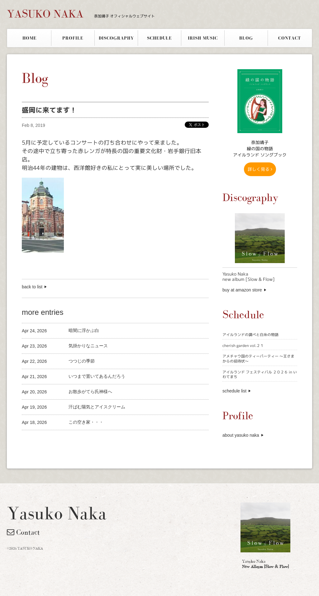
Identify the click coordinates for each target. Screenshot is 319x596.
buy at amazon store (242, 289)
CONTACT (289, 38)
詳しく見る (260, 169)
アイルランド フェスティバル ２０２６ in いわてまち (259, 374)
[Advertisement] (95, 440)
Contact (23, 532)
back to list (32, 286)
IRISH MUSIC (203, 38)
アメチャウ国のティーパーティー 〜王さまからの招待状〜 (258, 358)
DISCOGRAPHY (116, 38)
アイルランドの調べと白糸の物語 (250, 334)
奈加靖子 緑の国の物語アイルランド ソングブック (260, 148)
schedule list (234, 390)
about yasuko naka (240, 435)
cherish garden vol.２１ (243, 345)
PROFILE (72, 38)
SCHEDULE (159, 38)
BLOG (246, 38)
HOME (29, 38)
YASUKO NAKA (81, 14)
